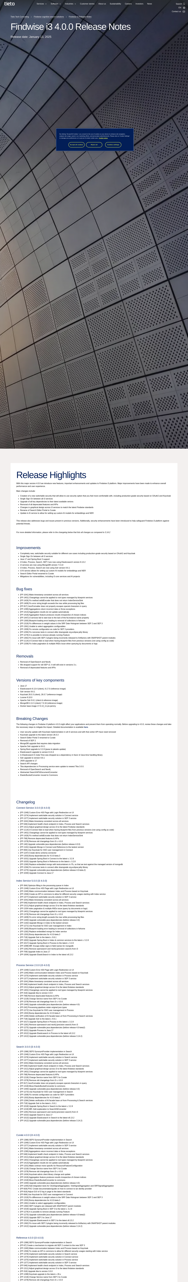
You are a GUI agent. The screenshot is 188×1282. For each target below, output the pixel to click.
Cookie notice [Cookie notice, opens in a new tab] (103, 138)
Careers (128, 4)
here (86, 727)
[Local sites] (182, 7)
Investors (139, 4)
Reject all (94, 144)
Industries (69, 4)
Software (54, 4)
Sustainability (115, 4)
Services (40, 4)
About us (102, 4)
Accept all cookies (76, 144)
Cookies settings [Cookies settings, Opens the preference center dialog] (113, 144)
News (149, 4)
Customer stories (87, 4)
